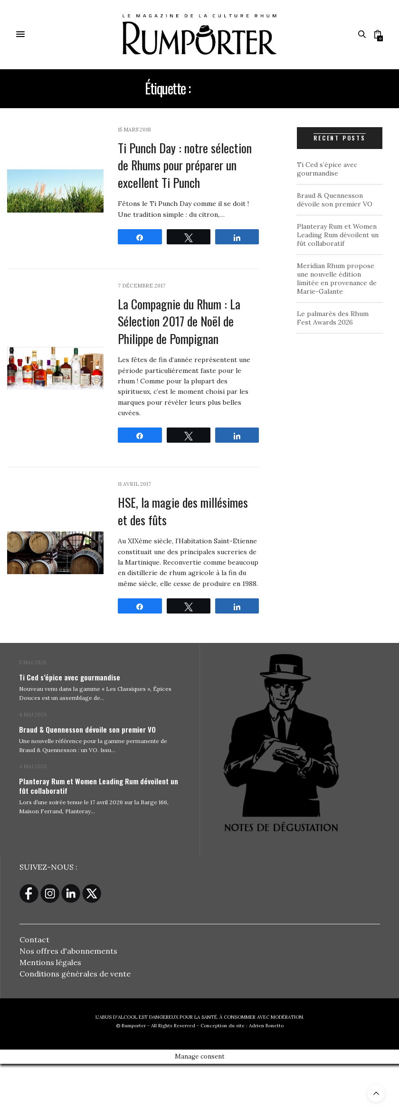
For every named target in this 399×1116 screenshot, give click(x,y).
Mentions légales (50, 962)
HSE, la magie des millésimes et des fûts (183, 511)
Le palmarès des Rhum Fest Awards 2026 (333, 317)
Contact (34, 939)
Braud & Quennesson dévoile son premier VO (334, 199)
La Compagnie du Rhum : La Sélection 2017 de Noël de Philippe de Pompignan (179, 321)
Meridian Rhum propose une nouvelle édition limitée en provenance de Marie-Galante (337, 278)
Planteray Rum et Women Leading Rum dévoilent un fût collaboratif (338, 235)
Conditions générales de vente (75, 973)
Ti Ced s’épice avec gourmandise (327, 168)
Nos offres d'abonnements (68, 951)
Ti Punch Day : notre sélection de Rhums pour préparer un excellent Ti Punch (185, 165)
